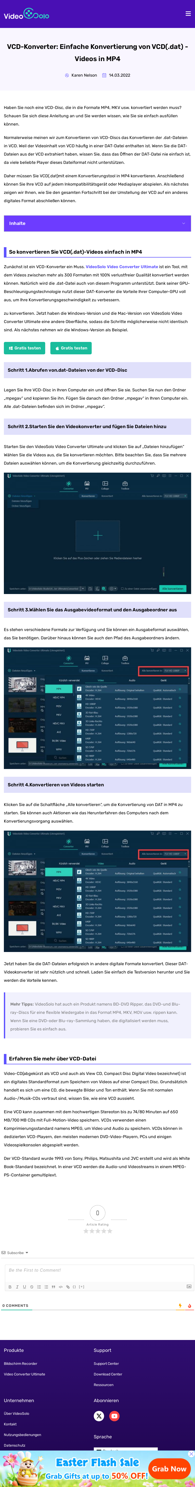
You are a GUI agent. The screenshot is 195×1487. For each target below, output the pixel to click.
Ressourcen (103, 1385)
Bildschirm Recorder (20, 1363)
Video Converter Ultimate (24, 1374)
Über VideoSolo (16, 1413)
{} (74, 1286)
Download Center (108, 1374)
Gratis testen (27, 348)
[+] (82, 1286)
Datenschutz (14, 1445)
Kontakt (10, 1424)
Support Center (106, 1363)
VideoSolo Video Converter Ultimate (122, 266)
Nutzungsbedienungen (22, 1435)
